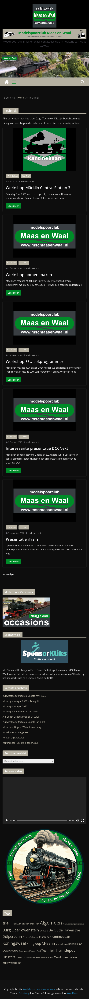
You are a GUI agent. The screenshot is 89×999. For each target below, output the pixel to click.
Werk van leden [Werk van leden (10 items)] (65, 957)
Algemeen (11, 263)
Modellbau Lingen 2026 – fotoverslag (22, 727)
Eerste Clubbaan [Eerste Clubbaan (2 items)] (30, 937)
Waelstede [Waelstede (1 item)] (35, 958)
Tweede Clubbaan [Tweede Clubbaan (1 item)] (23, 958)
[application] (44, 800)
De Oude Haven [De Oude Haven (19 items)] (61, 930)
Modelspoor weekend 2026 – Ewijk (21, 711)
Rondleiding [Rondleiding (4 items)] (75, 943)
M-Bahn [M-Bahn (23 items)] (48, 943)
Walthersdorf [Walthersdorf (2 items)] (47, 957)
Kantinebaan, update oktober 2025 (20, 742)
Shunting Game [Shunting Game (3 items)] (11, 950)
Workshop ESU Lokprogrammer (34, 361)
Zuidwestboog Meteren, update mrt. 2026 (24, 695)
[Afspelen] (6, 820)
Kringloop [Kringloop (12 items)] (33, 943)
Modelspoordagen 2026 (15, 706)
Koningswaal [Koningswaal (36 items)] (14, 943)
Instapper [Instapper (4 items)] (45, 936)
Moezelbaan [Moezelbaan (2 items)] (62, 944)
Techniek (26, 176)
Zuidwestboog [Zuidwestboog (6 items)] (12, 963)
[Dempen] (77, 820)
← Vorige (8, 574)
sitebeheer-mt (27, 181)
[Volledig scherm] (82, 820)
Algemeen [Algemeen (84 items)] (51, 923)
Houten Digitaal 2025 (13, 737)
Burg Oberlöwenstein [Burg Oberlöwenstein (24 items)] (21, 930)
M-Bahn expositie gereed (16, 732)
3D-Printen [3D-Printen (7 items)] (10, 923)
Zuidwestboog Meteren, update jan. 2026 (24, 721)
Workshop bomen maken (29, 274)
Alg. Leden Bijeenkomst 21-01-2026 (21, 716)
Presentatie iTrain (22, 539)
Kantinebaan (12, 176)
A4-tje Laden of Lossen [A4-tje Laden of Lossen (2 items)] (28, 923)
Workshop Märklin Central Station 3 (38, 187)
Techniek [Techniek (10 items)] (48, 951)
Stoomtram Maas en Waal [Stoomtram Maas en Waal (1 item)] (30, 951)
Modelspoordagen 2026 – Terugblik (21, 701)
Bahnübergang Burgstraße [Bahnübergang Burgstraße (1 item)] (73, 924)
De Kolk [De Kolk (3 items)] (44, 930)
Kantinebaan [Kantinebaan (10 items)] (60, 937)
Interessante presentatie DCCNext (37, 448)
